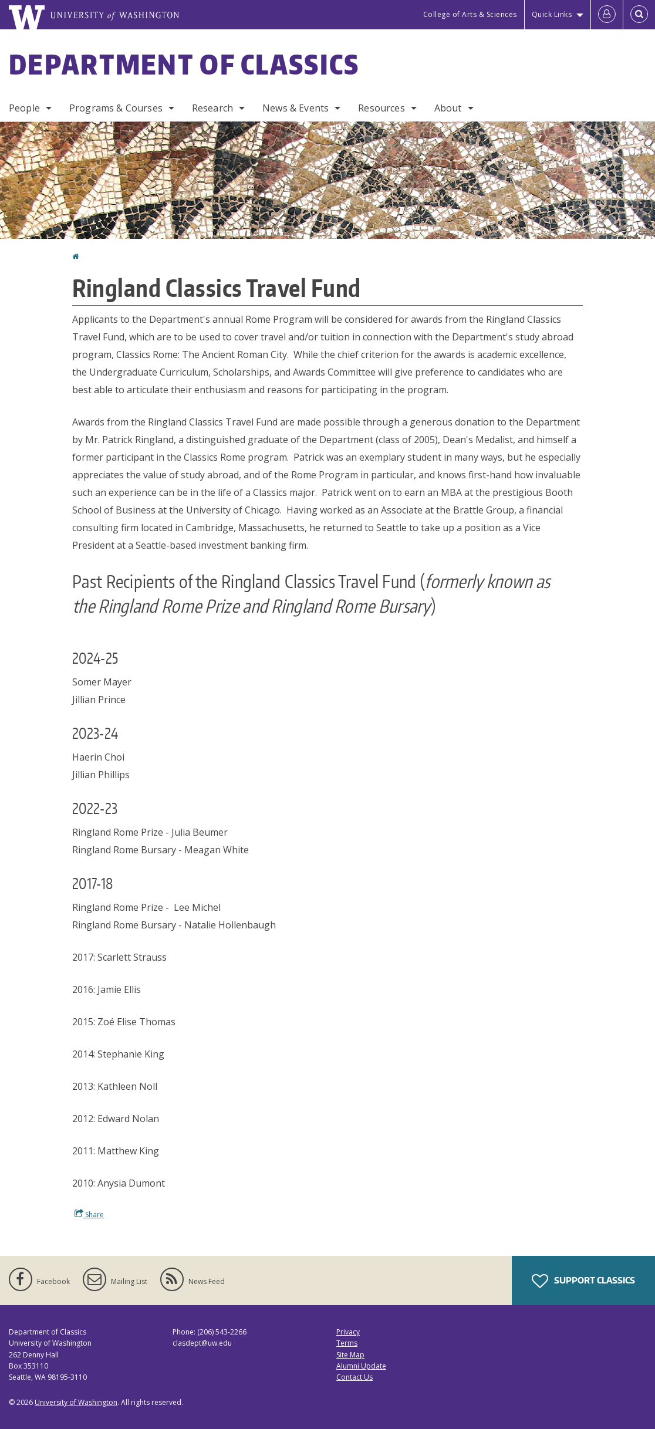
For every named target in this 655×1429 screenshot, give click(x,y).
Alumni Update (361, 1366)
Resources (381, 108)
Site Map (350, 1355)
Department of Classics (184, 63)
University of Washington (76, 1402)
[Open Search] (639, 14)
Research (212, 108)
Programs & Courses (116, 108)
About (448, 108)
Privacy (348, 1332)
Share (89, 1214)
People (24, 108)
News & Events (295, 108)
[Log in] (607, 14)
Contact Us (354, 1377)
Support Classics (583, 1281)
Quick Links (552, 14)
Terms (346, 1343)
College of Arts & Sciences (470, 14)
